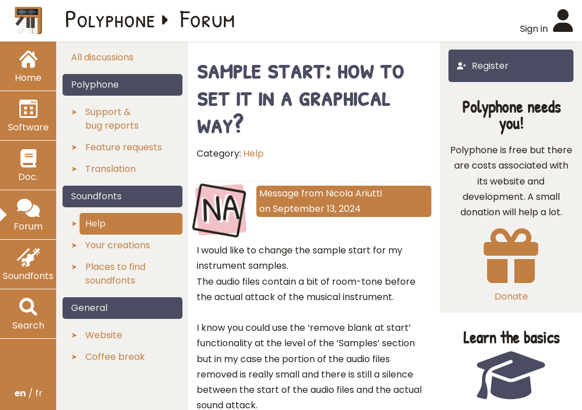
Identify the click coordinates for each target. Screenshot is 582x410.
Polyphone (110, 18)
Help (253, 153)
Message (279, 193)
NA (221, 208)
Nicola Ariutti (354, 193)
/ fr (28, 393)
